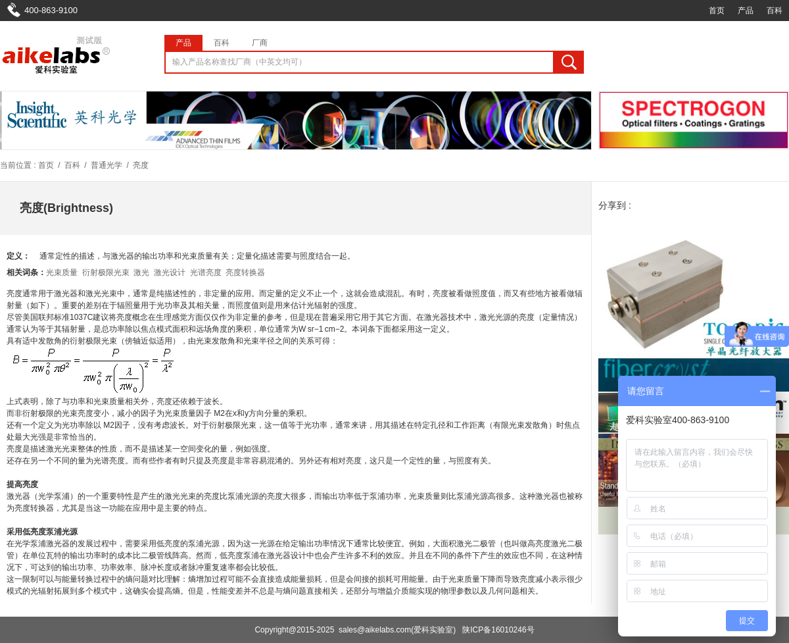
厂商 (260, 42)
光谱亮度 (206, 272)
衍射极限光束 (106, 272)
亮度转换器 (245, 272)
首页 (717, 10)
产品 (745, 10)
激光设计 (169, 272)
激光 (141, 272)
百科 (774, 10)
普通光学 (106, 165)
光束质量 (62, 272)
